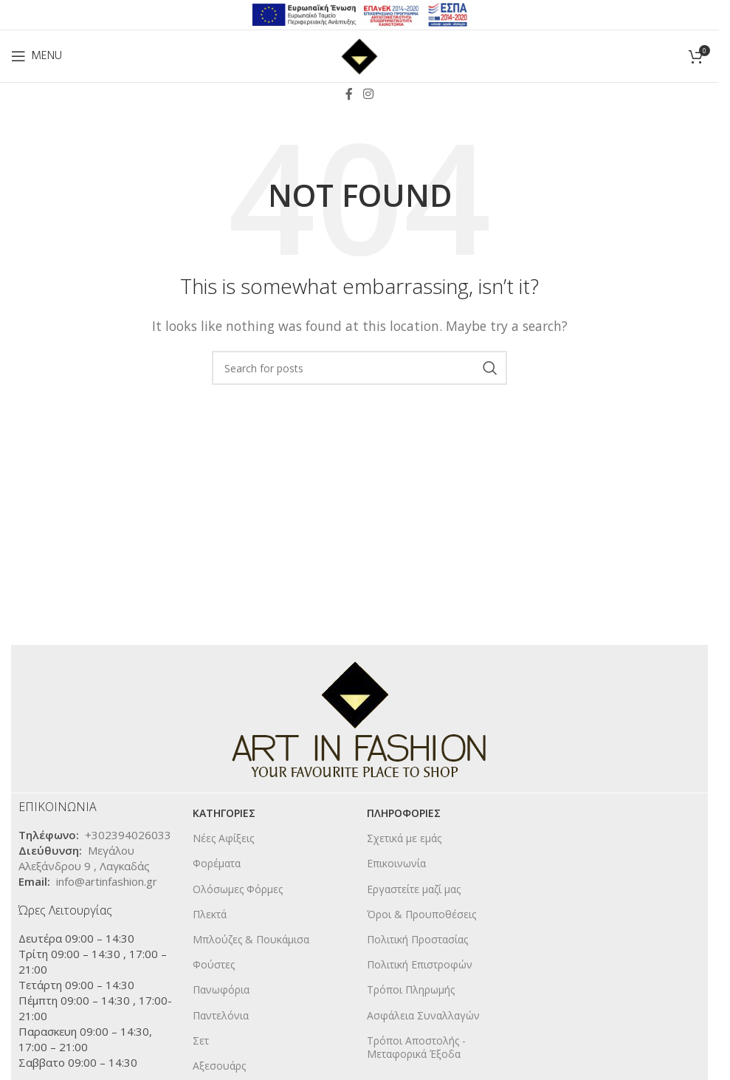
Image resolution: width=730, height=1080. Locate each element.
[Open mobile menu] (36, 56)
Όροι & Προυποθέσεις (421, 914)
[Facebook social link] (349, 94)
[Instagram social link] (368, 94)
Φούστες (214, 964)
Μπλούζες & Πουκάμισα (251, 939)
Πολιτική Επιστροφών (419, 964)
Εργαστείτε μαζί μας (414, 889)
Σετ (201, 1040)
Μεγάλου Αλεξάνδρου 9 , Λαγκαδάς (84, 858)
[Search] (359, 368)
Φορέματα (217, 863)
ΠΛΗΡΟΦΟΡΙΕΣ (404, 813)
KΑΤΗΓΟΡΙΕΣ (224, 813)
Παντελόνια (221, 1015)
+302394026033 (128, 834)
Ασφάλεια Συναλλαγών (423, 1015)
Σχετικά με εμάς (404, 838)
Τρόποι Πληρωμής (411, 989)
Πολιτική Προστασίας (417, 939)
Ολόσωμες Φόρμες (238, 889)
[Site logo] (359, 55)
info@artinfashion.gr (106, 881)
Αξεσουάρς (219, 1066)
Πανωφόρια (221, 989)
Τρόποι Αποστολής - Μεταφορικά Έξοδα (416, 1047)
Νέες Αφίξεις (223, 838)
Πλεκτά (210, 914)
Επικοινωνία (396, 863)
